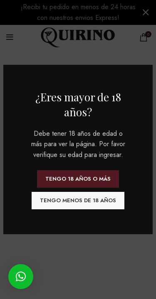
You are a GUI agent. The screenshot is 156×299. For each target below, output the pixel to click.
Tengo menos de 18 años (78, 200)
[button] (20, 276)
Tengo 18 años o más (78, 179)
